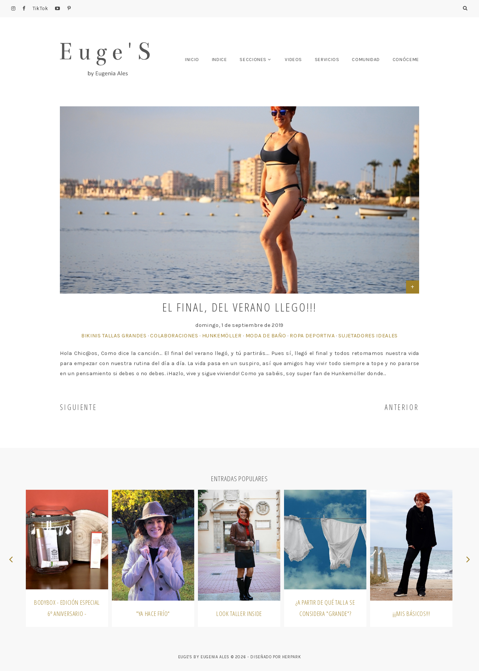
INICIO (192, 59)
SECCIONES (253, 59)
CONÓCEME (406, 59)
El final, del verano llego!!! (239, 307)
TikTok (40, 8)
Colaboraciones (174, 336)
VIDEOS (293, 59)
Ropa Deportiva (312, 336)
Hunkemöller (222, 336)
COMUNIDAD (366, 59)
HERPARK (291, 657)
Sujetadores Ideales (367, 336)
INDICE (219, 59)
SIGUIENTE (78, 407)
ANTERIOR (402, 407)
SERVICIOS (327, 59)
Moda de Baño (265, 336)
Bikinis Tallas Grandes (113, 336)
